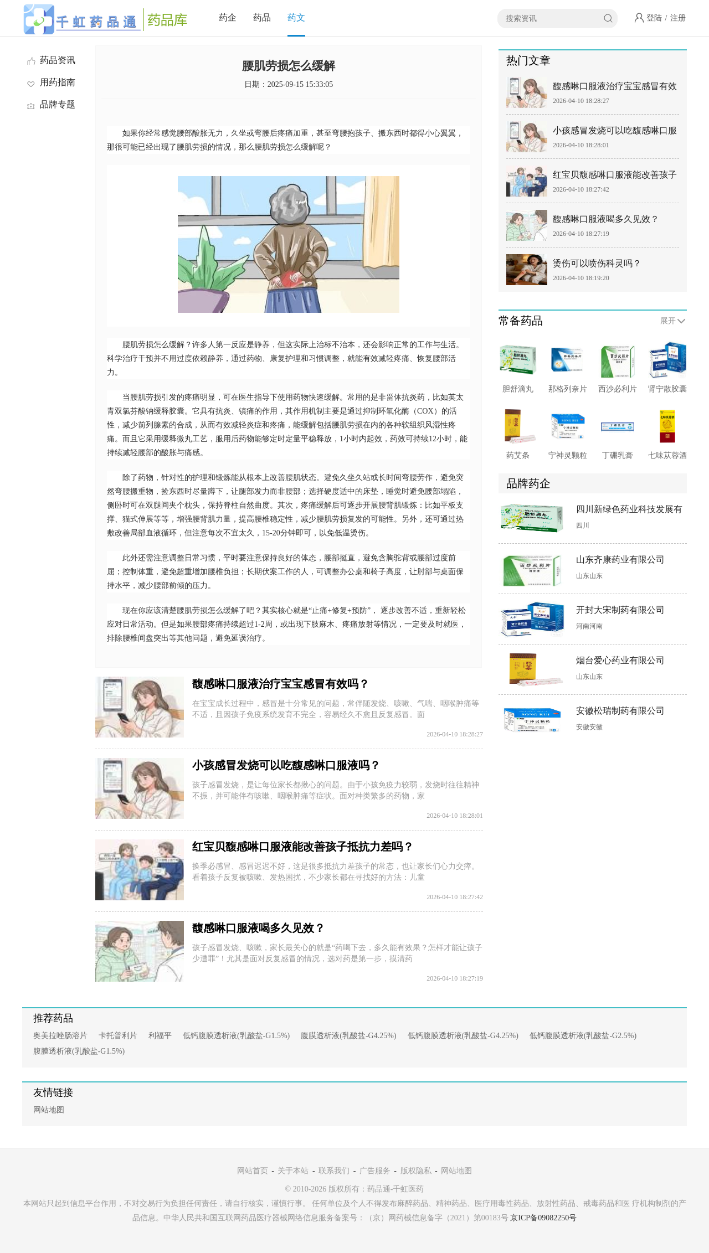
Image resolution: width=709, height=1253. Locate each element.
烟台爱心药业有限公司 (620, 660)
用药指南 (50, 82)
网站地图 (48, 1110)
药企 (228, 17)
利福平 (160, 1036)
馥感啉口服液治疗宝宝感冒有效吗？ (280, 684)
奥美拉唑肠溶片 (60, 1036)
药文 (296, 17)
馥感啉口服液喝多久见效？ (258, 928)
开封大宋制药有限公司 (620, 610)
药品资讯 (50, 60)
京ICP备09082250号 (543, 1218)
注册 (678, 18)
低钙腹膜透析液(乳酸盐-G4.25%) (463, 1036)
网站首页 (252, 1171)
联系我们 (334, 1171)
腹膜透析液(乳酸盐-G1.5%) (79, 1051)
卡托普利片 (118, 1036)
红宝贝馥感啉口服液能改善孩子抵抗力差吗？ (303, 847)
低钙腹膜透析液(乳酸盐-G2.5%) (583, 1036)
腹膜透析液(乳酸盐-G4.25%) (348, 1036)
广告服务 (375, 1171)
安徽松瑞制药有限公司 (620, 710)
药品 (262, 17)
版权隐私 (415, 1171)
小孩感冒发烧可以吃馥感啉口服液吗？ (286, 765)
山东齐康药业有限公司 (620, 559)
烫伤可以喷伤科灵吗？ (597, 263)
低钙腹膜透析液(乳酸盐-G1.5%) (236, 1036)
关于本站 (293, 1171)
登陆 (654, 18)
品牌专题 (50, 104)
